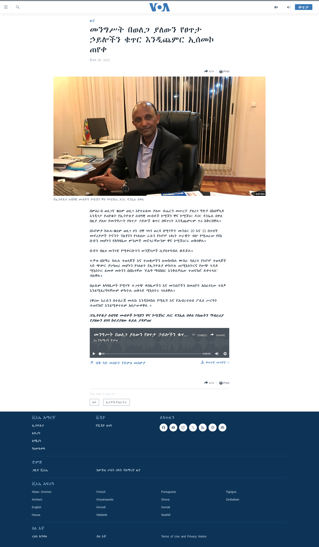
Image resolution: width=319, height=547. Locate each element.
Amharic (37, 499)
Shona (165, 499)
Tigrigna (231, 492)
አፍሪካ (36, 433)
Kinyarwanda (105, 499)
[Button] (209, 71)
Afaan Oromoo (41, 492)
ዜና (92, 21)
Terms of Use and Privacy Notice (184, 536)
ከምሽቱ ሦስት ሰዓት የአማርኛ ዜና (118, 470)
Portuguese (168, 492)
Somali (165, 507)
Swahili (165, 515)
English (36, 507)
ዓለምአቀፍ (38, 449)
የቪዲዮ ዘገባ (104, 426)
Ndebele (102, 515)
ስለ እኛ (101, 536)
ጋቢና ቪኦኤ (40, 470)
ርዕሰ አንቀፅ (39, 536)
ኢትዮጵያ (38, 426)
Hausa (36, 515)
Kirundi (101, 507)
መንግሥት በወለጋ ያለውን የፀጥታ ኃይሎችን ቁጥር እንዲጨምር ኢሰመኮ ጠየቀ (166, 334)
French (101, 492)
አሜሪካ (36, 441)
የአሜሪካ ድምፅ (108, 340)
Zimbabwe (232, 499)
